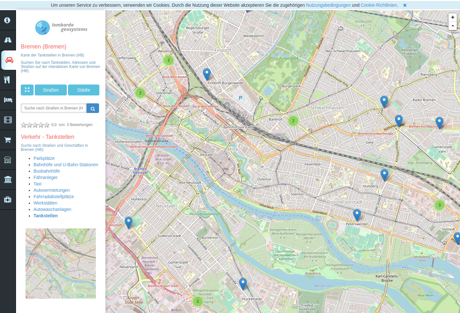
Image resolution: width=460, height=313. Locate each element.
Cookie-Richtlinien (379, 5)
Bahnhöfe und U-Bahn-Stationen (66, 164)
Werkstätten (45, 202)
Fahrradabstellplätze (54, 196)
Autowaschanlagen (52, 209)
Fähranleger (46, 177)
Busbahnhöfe (47, 171)
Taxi (38, 183)
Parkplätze (44, 158)
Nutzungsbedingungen (328, 5)
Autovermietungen (52, 190)
